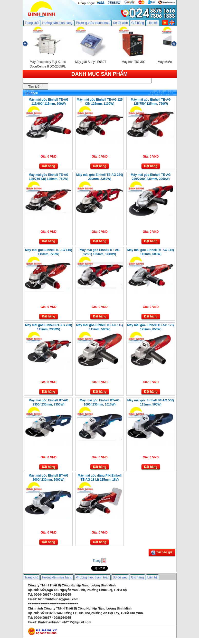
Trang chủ (32, 23)
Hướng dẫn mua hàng (57, 23)
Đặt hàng (48, 166)
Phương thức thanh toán (92, 23)
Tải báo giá (161, 552)
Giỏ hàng (137, 23)
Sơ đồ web (120, 23)
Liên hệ (153, 23)
